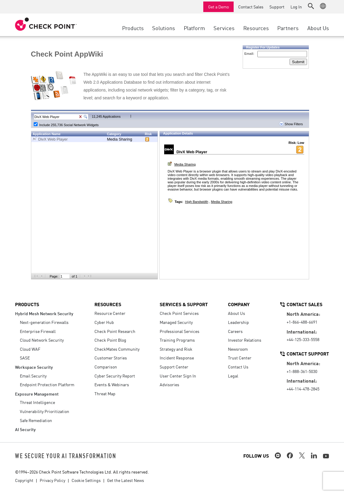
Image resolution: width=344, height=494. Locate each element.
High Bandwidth (196, 202)
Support (276, 7)
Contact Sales (250, 7)
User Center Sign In (178, 376)
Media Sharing (119, 139)
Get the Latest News (125, 480)
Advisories (169, 384)
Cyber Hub (104, 322)
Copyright (24, 480)
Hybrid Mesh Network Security (44, 313)
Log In (296, 7)
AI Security (25, 429)
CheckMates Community (117, 349)
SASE (25, 358)
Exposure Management (37, 393)
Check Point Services (179, 313)
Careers (235, 331)
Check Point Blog (110, 340)
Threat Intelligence (37, 402)
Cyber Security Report (114, 376)
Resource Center (109, 313)
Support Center (174, 367)
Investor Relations (244, 340)
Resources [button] (256, 28)
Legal (233, 376)
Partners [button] (288, 28)
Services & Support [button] (184, 304)
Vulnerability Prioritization (44, 411)
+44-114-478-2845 (303, 389)
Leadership (238, 322)
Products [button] (133, 28)
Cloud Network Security (42, 340)
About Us (236, 313)
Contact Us (238, 367)
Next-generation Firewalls (44, 322)
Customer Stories (110, 358)
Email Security (33, 376)
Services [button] (224, 28)
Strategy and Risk (176, 349)
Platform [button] (194, 28)
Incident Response (177, 358)
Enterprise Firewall (38, 331)
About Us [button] (318, 28)
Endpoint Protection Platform (47, 384)
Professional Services (179, 331)
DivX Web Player (53, 139)
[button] (311, 6)
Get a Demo (218, 7)
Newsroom (238, 349)
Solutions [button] (163, 28)
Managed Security (176, 322)
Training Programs (177, 340)
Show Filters (291, 124)
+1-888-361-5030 (302, 371)
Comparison (105, 367)
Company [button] (239, 304)
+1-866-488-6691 (302, 322)
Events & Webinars (111, 384)
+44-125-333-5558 (303, 339)
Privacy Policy (52, 480)
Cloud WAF (30, 349)
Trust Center (239, 358)
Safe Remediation (36, 420)
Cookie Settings (86, 480)
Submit (298, 62)
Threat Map (104, 393)
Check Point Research (114, 331)
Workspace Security (34, 367)
